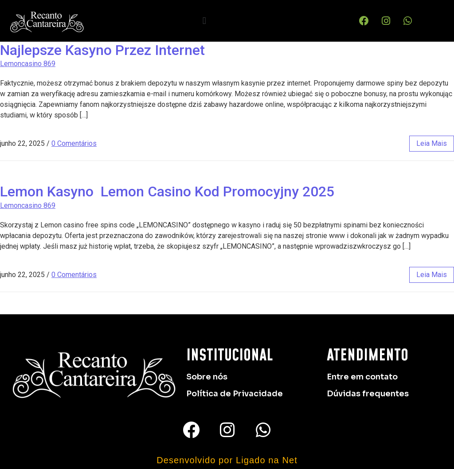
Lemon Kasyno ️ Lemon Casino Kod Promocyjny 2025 (167, 191)
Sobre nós (206, 377)
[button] (204, 20)
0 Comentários (74, 143)
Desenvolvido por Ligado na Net (227, 460)
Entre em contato (362, 377)
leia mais (431, 143)
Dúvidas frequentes (368, 394)
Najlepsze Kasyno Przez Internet (102, 50)
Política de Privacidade (234, 394)
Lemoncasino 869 (27, 63)
